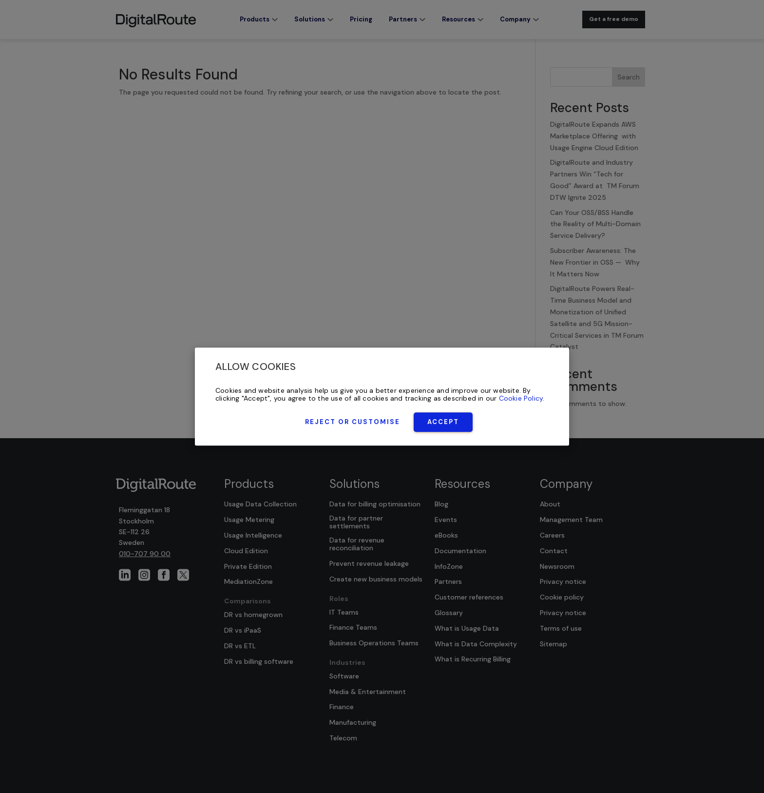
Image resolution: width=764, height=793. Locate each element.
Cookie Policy (521, 398)
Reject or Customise (352, 422)
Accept (443, 422)
